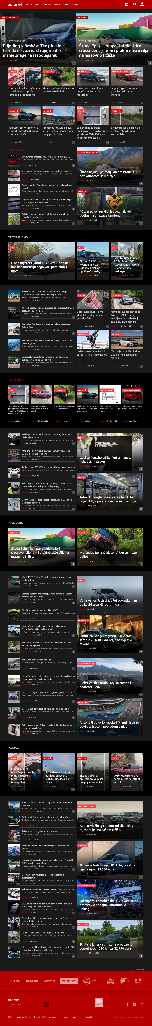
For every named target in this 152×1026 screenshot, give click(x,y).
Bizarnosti (83, 334)
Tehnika (68, 6)
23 (73, 476)
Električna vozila (9, 17)
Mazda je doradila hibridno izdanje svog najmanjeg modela (126, 354)
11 (73, 701)
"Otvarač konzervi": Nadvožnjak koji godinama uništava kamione (106, 213)
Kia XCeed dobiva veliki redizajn (36, 659)
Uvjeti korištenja (23, 1017)
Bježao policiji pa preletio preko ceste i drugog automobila (125, 131)
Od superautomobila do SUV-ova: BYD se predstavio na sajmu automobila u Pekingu (109, 905)
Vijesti (31, 6)
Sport (80, 581)
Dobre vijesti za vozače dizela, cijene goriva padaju (45, 709)
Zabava (13, 71)
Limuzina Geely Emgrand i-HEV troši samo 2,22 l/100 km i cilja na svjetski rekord (106, 640)
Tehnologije (106, 390)
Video (46, 111)
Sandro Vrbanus (85, 466)
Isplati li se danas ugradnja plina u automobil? (43, 932)
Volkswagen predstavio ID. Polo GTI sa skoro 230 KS (46, 157)
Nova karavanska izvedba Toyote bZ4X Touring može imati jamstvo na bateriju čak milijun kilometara (126, 316)
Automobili (83, 71)
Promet (81, 295)
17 (73, 142)
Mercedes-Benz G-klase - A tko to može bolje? (58, 90)
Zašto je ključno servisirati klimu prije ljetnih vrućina (46, 817)
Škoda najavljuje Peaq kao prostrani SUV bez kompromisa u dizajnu (109, 174)
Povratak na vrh (138, 969)
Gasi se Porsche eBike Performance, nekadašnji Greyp (105, 459)
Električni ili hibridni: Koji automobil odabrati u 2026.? (105, 685)
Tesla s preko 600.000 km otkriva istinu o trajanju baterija (48, 467)
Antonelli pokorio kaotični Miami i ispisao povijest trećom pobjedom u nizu (109, 724)
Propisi (81, 111)
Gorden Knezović (27, 811)
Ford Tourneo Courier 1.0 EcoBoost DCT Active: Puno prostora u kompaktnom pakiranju (126, 264)
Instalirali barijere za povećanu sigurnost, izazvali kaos (47, 692)
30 (73, 652)
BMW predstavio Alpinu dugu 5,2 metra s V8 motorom (90, 91)
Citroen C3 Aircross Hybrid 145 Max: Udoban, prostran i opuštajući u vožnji (91, 266)
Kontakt (88, 1017)
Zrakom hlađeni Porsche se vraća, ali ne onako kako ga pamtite (110, 408)
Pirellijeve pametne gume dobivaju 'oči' (40, 610)
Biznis (80, 438)
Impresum (64, 1017)
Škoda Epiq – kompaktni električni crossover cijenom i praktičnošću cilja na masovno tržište (113, 50)
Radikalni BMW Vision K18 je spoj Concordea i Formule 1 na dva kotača (24, 131)
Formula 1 (82, 703)
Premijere (48, 6)
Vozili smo (48, 71)
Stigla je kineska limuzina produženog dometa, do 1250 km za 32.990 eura (107, 946)
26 (73, 635)
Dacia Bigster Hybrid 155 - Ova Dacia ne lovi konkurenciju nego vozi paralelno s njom (40, 267)
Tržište (59, 6)
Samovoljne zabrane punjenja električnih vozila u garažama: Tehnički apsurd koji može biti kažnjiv (93, 132)
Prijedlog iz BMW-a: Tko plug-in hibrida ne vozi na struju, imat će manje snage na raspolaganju (32, 50)
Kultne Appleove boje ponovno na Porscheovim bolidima (48, 889)
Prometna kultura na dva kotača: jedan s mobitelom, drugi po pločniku (58, 131)
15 (140, 651)
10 (73, 103)
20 (73, 166)
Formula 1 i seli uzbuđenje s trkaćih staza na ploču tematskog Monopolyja (24, 91)
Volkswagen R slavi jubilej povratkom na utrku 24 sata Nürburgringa (109, 602)
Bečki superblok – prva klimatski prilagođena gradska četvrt (90, 315)
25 (140, 508)
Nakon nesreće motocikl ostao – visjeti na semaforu (92, 353)
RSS (10, 1017)
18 (73, 913)
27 (140, 694)
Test (39, 6)
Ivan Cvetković (47, 102)
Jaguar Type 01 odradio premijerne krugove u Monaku (124, 91)
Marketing (77, 1017)
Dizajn (13, 111)
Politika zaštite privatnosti (45, 1017)
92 (107, 142)
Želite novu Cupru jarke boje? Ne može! (40, 831)
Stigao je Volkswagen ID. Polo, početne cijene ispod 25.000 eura (107, 867)
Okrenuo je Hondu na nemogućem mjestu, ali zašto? (45, 171)
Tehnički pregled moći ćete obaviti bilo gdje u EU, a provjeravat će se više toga (108, 499)
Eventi (77, 6)
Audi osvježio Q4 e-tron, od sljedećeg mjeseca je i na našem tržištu (106, 828)
